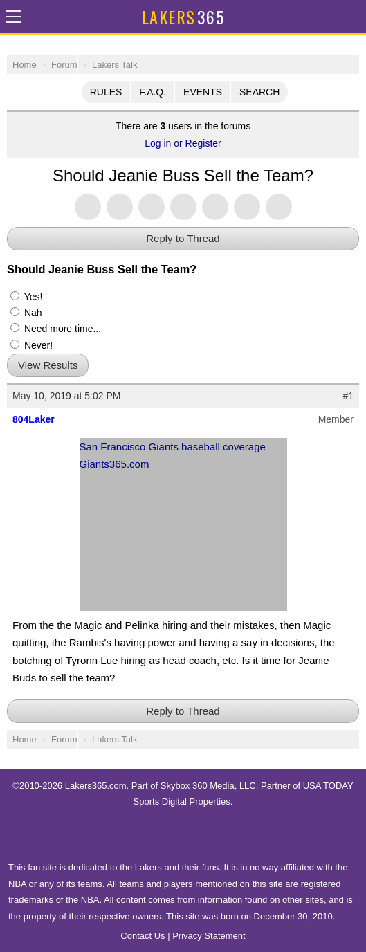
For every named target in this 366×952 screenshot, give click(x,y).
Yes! (26, 296)
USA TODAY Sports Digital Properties (183, 834)
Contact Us (142, 936)
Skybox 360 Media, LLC (208, 785)
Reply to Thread (182, 238)
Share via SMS (247, 207)
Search (259, 92)
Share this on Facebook (120, 207)
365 (183, 16)
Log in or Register (183, 143)
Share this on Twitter (88, 207)
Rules (106, 92)
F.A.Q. (152, 92)
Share (352, 16)
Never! (31, 345)
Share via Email (279, 207)
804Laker (33, 419)
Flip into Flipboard (215, 207)
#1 (348, 395)
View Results (47, 365)
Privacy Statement (209, 936)
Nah (26, 312)
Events (202, 92)
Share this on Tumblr (183, 207)
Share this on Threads (151, 207)
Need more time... (55, 328)
